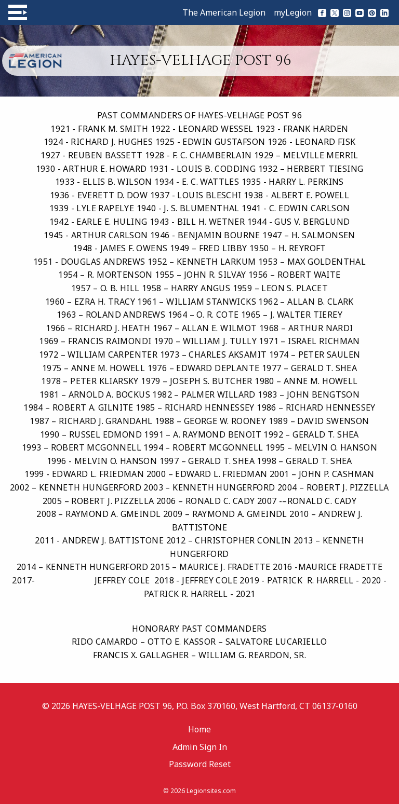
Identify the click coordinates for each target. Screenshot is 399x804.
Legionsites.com (211, 790)
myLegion (293, 12)
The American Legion (223, 12)
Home (199, 729)
